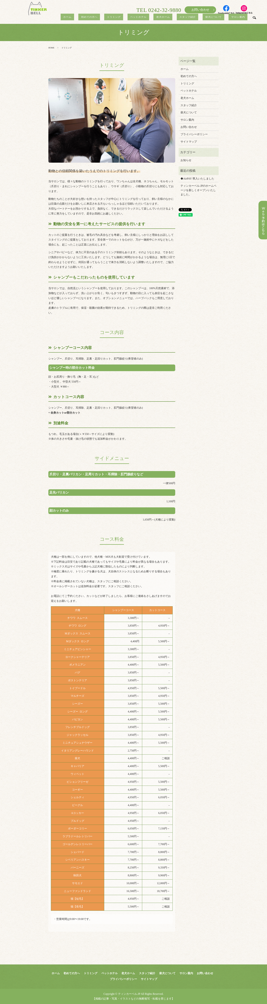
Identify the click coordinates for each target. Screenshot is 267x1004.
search (254, 18)
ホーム (92, 17)
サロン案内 (239, 17)
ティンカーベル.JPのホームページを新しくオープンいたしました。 (198, 190)
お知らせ (185, 160)
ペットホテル (153, 17)
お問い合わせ (200, 9)
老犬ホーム (174, 17)
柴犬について (218, 17)
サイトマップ (188, 141)
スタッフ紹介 (195, 17)
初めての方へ (111, 17)
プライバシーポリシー (194, 134)
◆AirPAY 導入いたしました (197, 178)
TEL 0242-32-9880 (158, 10)
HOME (51, 48)
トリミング (132, 17)
